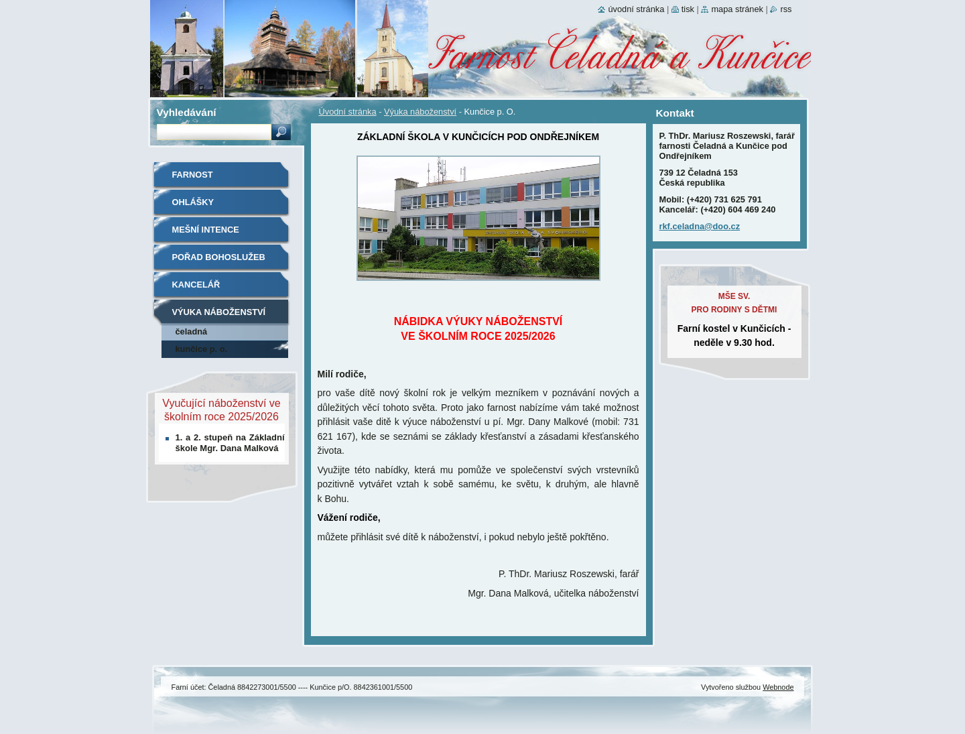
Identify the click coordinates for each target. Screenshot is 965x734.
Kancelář (196, 285)
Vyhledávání (186, 112)
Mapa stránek (737, 9)
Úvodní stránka (348, 112)
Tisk (688, 9)
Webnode (778, 687)
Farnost (192, 175)
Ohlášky (193, 202)
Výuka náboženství (420, 112)
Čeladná (192, 331)
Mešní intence (205, 230)
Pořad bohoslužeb (218, 257)
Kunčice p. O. (202, 349)
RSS (785, 9)
